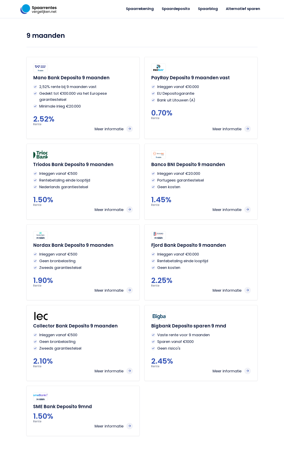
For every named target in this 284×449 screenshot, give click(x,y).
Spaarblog (209, 8)
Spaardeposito (177, 8)
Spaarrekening (142, 8)
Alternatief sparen (243, 8)
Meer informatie (109, 129)
